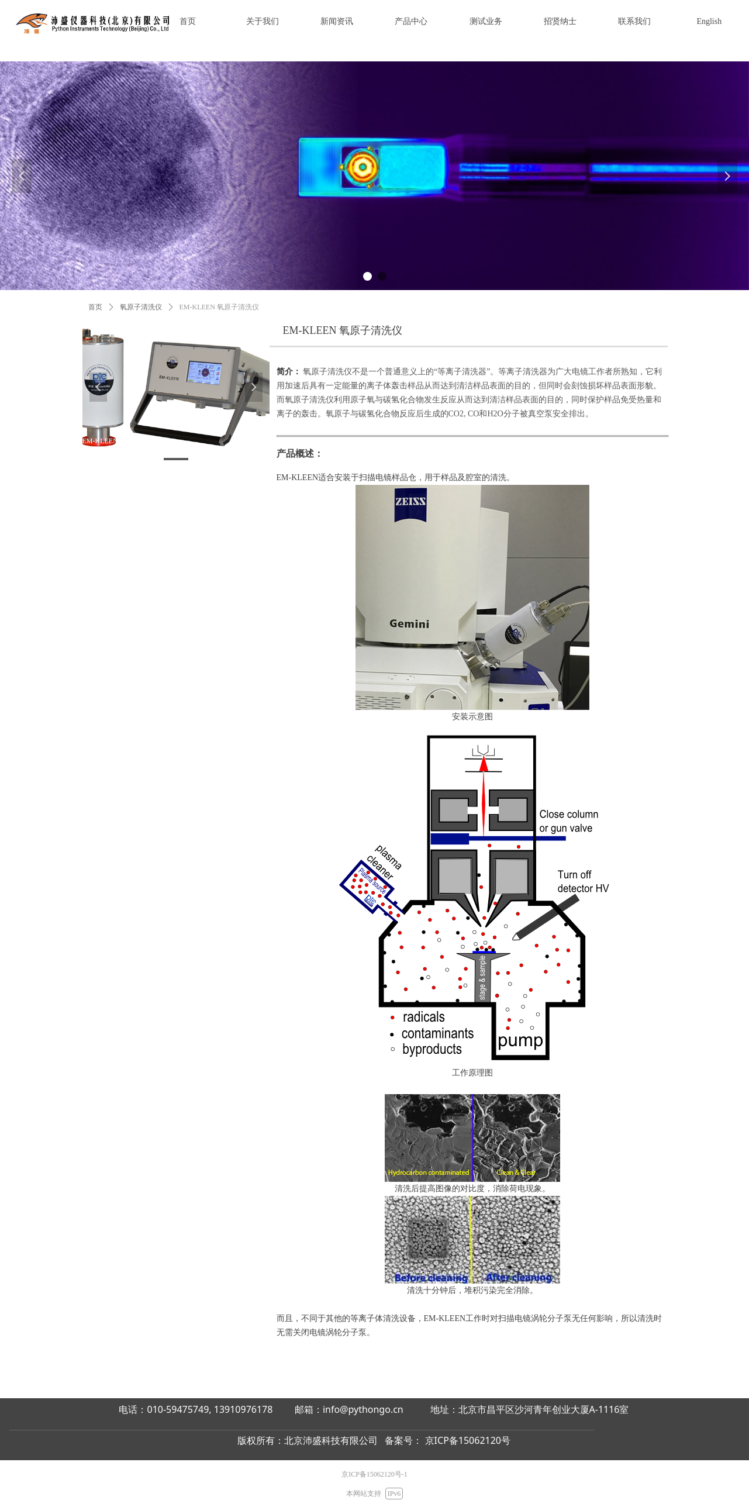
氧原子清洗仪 (141, 307)
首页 (95, 307)
